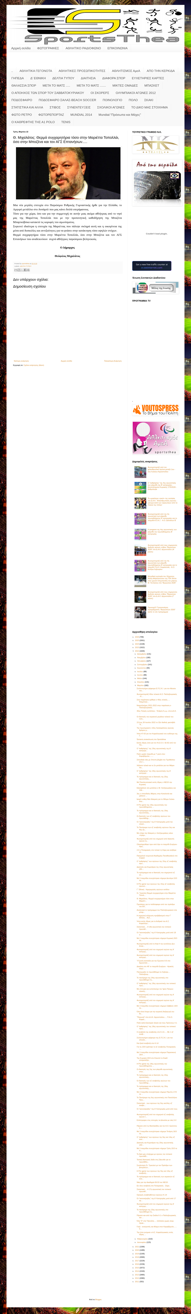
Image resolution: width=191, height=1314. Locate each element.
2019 (137, 1254)
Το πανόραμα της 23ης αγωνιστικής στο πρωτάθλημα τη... (152, 1211)
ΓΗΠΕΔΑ (17, 78)
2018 (137, 1257)
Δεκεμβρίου (142, 654)
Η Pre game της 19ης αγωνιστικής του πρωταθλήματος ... (152, 806)
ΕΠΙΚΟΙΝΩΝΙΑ (117, 48)
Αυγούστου (141, 668)
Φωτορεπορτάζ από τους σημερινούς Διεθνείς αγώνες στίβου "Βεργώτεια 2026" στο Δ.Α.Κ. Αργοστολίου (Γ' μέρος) (162, 595)
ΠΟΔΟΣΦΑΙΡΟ (21, 100)
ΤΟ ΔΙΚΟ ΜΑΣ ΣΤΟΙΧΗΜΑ (149, 107)
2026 (137, 637)
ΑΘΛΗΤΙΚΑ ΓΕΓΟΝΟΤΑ (36, 71)
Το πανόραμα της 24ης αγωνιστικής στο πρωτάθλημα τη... (152, 979)
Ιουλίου (140, 671)
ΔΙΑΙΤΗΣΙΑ (88, 78)
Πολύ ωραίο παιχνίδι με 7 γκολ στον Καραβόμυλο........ (151, 755)
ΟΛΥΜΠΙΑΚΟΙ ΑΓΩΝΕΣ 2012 (136, 93)
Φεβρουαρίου (142, 1239)
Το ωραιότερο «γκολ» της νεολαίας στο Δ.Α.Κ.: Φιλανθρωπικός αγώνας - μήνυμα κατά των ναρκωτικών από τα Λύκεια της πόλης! (162, 501)
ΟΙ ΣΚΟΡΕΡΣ (100, 93)
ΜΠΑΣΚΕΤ (151, 85)
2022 (137, 651)
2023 (137, 647)
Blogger (98, 1299)
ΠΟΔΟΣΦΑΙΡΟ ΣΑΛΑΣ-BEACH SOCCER (67, 100)
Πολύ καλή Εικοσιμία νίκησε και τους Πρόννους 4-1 (157, 1023)
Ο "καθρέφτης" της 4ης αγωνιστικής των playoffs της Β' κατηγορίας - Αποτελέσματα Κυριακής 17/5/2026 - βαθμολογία (162, 486)
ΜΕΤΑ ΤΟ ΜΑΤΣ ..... (56, 85)
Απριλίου (141, 682)
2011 (137, 1282)
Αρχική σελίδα (21, 48)
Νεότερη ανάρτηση (21, 361)
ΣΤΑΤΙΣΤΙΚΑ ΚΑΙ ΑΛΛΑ (27, 107)
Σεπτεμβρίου (142, 664)
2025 (137, 640)
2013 (137, 1275)
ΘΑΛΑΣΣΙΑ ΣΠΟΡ (23, 85)
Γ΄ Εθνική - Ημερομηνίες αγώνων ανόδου (153, 889)
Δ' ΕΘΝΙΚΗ (38, 78)
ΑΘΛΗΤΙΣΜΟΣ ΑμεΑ (126, 71)
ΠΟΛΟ (133, 100)
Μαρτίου (140, 685)
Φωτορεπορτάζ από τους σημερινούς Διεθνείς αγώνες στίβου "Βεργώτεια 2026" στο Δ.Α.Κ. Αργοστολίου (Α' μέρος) (162, 548)
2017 (137, 1261)
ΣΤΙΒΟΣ (55, 107)
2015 (137, 1268)
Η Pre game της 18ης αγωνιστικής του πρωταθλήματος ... (152, 1065)
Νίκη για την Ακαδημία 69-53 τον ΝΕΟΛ (152, 1182)
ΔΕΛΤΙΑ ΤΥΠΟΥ (63, 78)
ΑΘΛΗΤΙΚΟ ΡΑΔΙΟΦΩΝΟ (83, 48)
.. (12, 71)
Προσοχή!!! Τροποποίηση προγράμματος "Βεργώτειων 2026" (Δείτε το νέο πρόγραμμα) (161, 609)
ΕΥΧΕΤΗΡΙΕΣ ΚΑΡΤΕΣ (148, 78)
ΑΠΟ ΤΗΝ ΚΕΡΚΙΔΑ (161, 71)
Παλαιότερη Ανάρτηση (113, 361)
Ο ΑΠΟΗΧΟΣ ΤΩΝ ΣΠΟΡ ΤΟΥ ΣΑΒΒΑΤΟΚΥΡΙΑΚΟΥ (47, 93)
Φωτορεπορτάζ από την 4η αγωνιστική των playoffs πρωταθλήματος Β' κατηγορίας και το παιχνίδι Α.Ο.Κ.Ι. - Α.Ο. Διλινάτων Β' (162, 517)
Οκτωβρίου (141, 661)
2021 (137, 1247)
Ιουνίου (140, 675)
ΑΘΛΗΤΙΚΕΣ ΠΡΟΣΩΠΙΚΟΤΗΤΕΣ (82, 71)
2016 (137, 1264)
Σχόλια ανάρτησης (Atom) (34, 365)
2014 (137, 1271)
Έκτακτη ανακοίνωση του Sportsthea (151, 739)
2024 (137, 644)
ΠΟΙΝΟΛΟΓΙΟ (112, 100)
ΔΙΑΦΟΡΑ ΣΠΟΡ (113, 78)
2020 (137, 1250)
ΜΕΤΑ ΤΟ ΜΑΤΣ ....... (91, 85)
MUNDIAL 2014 (81, 114)
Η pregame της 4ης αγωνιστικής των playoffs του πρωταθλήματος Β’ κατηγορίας (162, 532)
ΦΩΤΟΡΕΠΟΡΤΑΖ (51, 114)
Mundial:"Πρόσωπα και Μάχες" (120, 114)
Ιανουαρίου (141, 1242)
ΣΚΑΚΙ (148, 100)
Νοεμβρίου (141, 657)
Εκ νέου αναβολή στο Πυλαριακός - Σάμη (153, 1186)
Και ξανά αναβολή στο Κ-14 (147, 1043)
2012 (137, 1278)
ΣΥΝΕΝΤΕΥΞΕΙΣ (79, 107)
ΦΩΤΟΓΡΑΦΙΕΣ (48, 48)
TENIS (65, 122)
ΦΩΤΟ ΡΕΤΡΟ (21, 114)
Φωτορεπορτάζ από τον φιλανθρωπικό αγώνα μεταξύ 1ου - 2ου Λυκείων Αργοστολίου (161, 469)
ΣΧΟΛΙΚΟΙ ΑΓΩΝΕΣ (111, 107)
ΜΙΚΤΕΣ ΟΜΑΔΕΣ (125, 85)
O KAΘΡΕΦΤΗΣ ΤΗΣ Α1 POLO (33, 122)
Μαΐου (140, 678)
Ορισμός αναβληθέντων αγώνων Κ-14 (152, 1195)
